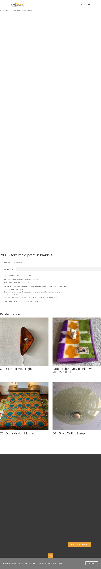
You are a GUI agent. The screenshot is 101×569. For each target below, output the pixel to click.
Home (2, 10)
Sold (7, 10)
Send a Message (79, 544)
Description (8, 269)
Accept (91, 563)
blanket (19, 262)
